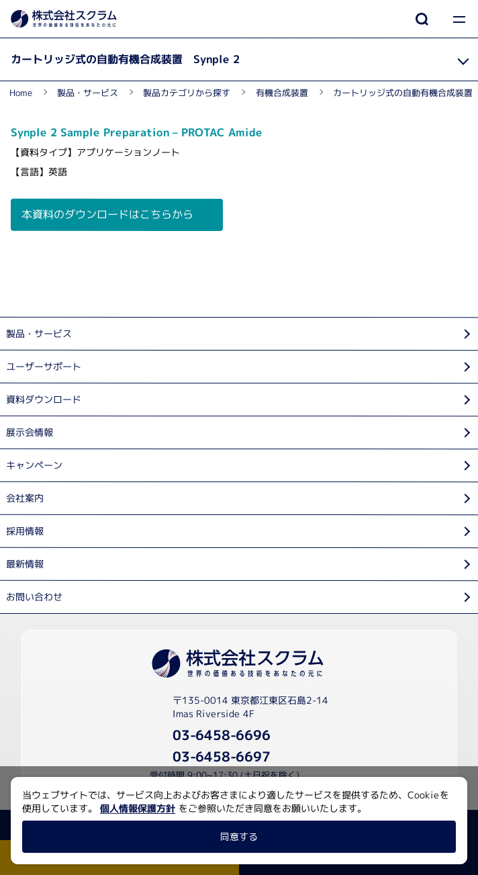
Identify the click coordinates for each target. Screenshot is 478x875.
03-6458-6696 (222, 735)
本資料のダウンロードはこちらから (107, 214)
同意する (239, 836)
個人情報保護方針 (137, 808)
